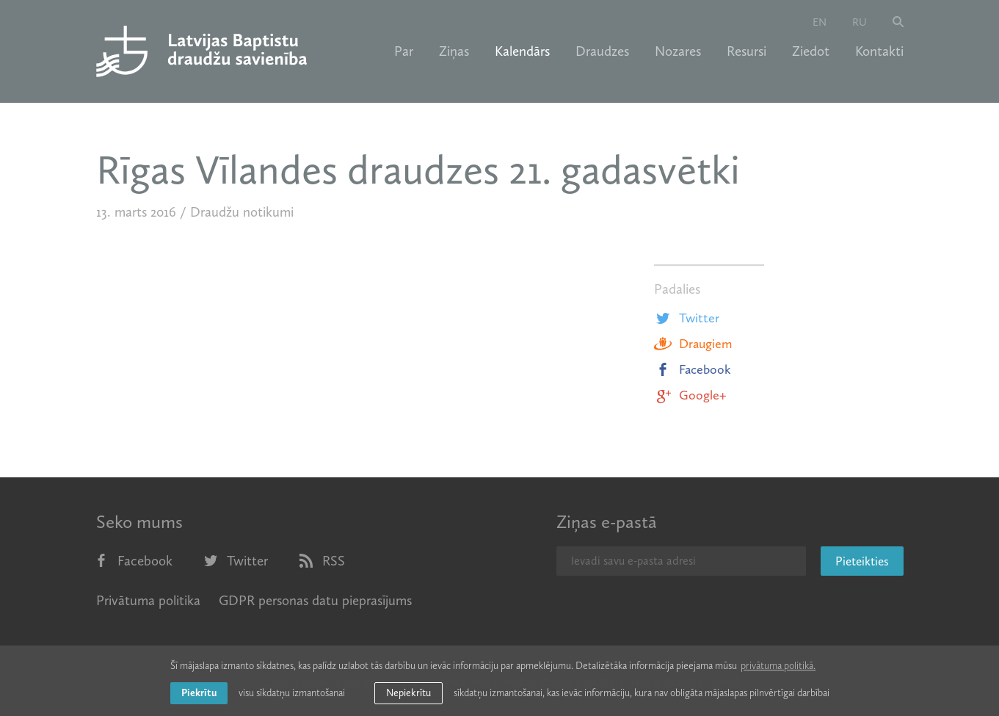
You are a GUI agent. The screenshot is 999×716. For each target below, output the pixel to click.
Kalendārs (522, 51)
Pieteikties (862, 561)
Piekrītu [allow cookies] (199, 693)
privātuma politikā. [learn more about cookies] (778, 665)
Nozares (678, 51)
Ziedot (810, 51)
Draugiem (693, 343)
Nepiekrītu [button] (408, 693)
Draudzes (602, 51)
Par (403, 51)
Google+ (690, 395)
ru (859, 22)
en (820, 22)
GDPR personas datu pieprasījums (315, 600)
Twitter (686, 318)
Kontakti (879, 51)
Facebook (692, 369)
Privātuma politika (148, 600)
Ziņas (454, 51)
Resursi (746, 51)
